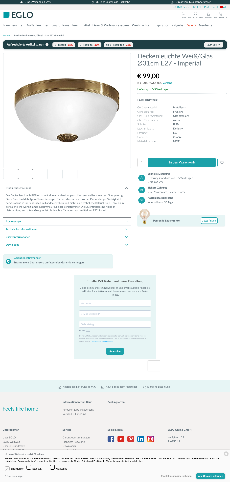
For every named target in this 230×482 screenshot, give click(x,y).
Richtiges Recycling (74, 442)
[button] (15, 476)
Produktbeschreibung (18, 188)
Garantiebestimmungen (76, 437)
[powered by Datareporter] (226, 456)
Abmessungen (14, 221)
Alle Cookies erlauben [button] (210, 476)
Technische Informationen (21, 229)
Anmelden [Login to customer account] (208, 17)
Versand (167, 83)
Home (6, 35)
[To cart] (220, 15)
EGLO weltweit (11, 442)
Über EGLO (9, 437)
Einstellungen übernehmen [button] (176, 476)
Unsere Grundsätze (13, 446)
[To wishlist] (195, 15)
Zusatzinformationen (18, 237)
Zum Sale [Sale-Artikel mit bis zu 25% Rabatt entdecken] (213, 44)
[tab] (67, 188)
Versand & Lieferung (74, 414)
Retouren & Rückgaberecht (78, 409)
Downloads (12, 244)
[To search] (184, 15)
